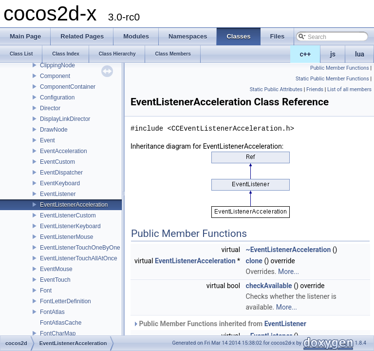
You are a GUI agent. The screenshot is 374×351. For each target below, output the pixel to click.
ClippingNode (57, 65)
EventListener (57, 194)
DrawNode (54, 129)
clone (254, 261)
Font (46, 290)
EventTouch (55, 279)
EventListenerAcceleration (74, 204)
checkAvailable (269, 286)
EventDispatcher (61, 172)
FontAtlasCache (60, 322)
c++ (305, 54)
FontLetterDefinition (65, 301)
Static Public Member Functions (332, 79)
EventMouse (56, 269)
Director (50, 108)
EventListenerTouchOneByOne (80, 247)
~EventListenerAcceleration (288, 250)
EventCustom (57, 161)
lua (359, 54)
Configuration (57, 97)
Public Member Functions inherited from (219, 324)
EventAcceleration (63, 151)
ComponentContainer (67, 86)
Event (47, 140)
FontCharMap (57, 333)
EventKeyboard (60, 183)
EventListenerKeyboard (70, 226)
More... (288, 271)
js (333, 54)
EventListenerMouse (66, 237)
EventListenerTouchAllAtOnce (78, 258)
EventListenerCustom (68, 215)
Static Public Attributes (276, 89)
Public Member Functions (339, 68)
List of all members (349, 89)
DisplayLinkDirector (65, 119)
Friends (314, 89)
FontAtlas (52, 312)
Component (55, 76)
